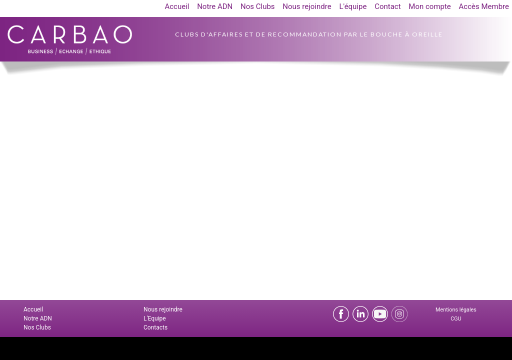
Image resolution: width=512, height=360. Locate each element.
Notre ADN (214, 6)
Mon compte (429, 6)
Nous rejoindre (306, 6)
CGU (455, 319)
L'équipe (352, 6)
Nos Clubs (257, 6)
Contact (387, 6)
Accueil (176, 6)
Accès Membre (484, 6)
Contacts (156, 327)
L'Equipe (155, 318)
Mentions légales (456, 309)
